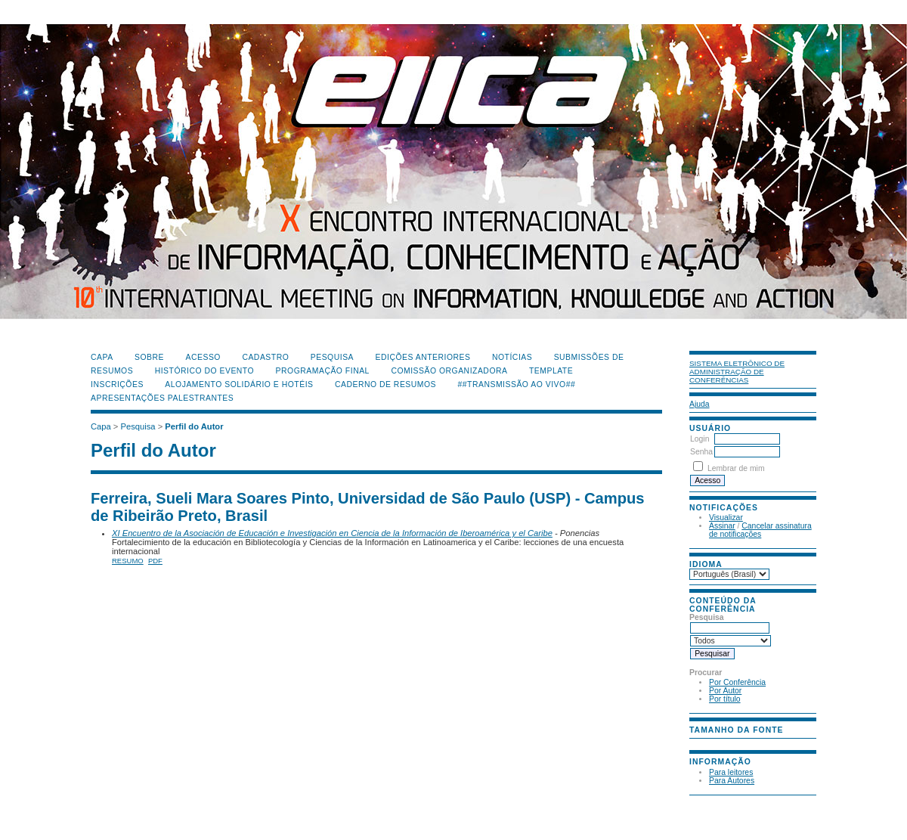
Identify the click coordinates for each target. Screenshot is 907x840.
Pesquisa (332, 357)
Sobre (149, 357)
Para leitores (731, 772)
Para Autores (731, 780)
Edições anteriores (423, 357)
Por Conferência (737, 682)
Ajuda (699, 404)
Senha (701, 452)
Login (699, 439)
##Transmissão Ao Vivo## (517, 384)
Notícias (512, 357)
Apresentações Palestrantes (162, 398)
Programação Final (323, 371)
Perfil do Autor (194, 426)
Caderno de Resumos (385, 384)
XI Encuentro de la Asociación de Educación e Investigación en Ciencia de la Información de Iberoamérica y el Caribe (332, 533)
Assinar (722, 526)
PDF (155, 560)
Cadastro (265, 357)
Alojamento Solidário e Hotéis (239, 384)
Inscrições (117, 384)
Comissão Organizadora (449, 371)
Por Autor (725, 691)
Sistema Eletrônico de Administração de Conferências (737, 371)
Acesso (203, 357)
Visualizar (726, 517)
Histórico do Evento (205, 371)
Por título (725, 699)
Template (551, 371)
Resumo (128, 560)
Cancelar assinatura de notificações (760, 530)
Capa (102, 357)
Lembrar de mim (736, 468)
